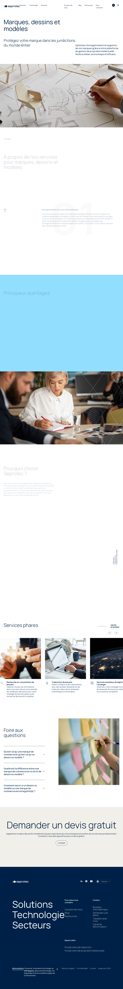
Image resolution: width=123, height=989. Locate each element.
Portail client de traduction (78, 947)
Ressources (89, 5)
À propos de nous (73, 909)
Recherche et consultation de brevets (20, 683)
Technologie (33, 5)
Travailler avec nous (100, 919)
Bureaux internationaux (100, 908)
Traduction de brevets (62, 682)
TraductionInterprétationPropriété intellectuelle (115, 557)
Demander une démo (100, 914)
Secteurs (44, 5)
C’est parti (61, 843)
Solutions (23, 5)
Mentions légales (68, 968)
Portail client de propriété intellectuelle (84, 950)
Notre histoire (18, 968)
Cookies (93, 968)
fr (113, 5)
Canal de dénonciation (99, 925)
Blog (79, 5)
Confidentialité (82, 968)
